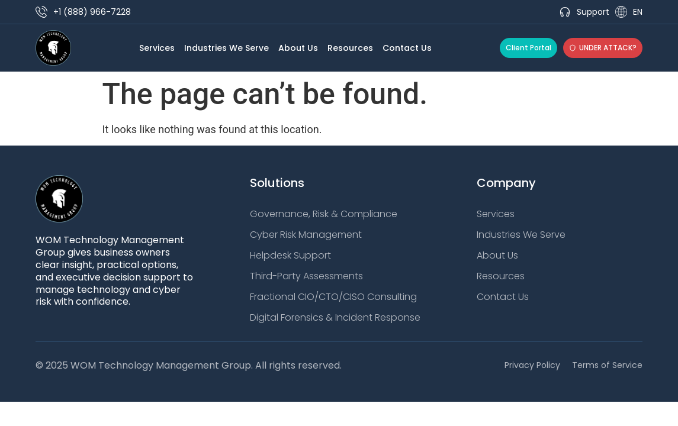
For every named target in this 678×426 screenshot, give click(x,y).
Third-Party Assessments (306, 276)
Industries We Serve (226, 48)
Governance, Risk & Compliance (323, 214)
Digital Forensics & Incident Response (335, 318)
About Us (298, 48)
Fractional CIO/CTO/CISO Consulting (333, 297)
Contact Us (407, 48)
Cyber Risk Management (306, 235)
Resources (350, 48)
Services (157, 48)
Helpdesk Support (290, 256)
